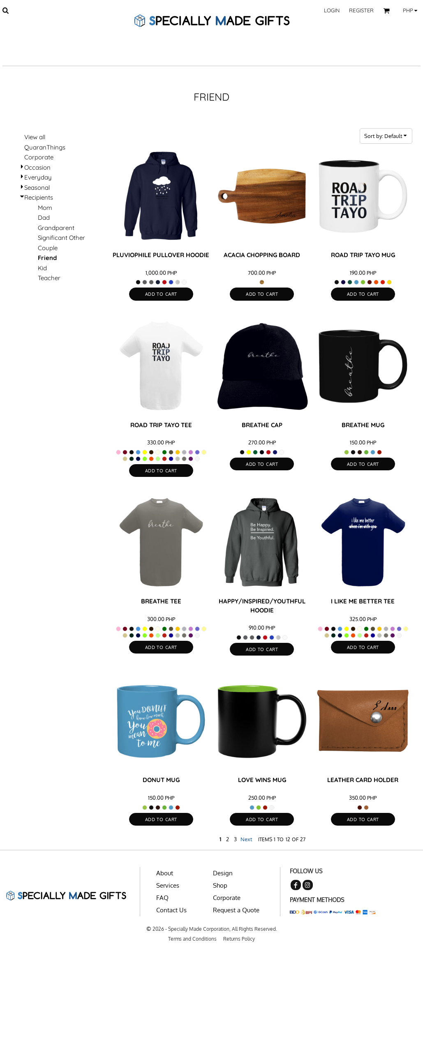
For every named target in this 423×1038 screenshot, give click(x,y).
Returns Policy (239, 939)
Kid (42, 268)
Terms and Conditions (192, 939)
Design (223, 873)
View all (34, 137)
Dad (44, 217)
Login (332, 10)
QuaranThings (44, 147)
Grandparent (56, 228)
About (164, 873)
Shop (220, 885)
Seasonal (37, 187)
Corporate (38, 157)
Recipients (38, 197)
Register (361, 10)
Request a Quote (236, 910)
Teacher (49, 278)
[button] (5, 10)
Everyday (38, 177)
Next (246, 839)
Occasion (37, 167)
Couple (48, 248)
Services (167, 885)
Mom (45, 208)
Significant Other (61, 238)
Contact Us (171, 910)
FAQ (162, 898)
